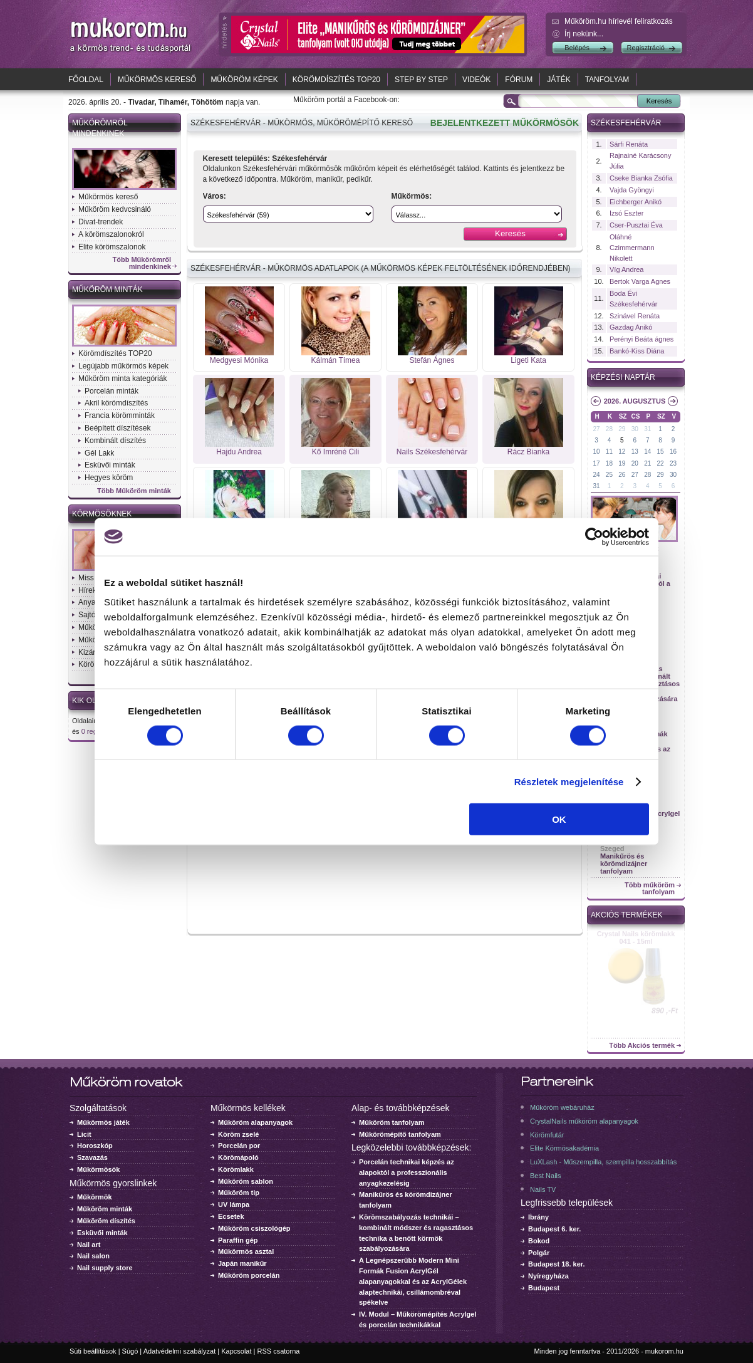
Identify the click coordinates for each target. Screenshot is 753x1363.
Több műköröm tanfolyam (650, 889)
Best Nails (545, 1175)
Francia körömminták (120, 415)
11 (609, 451)
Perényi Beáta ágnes (641, 339)
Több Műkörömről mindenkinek (142, 263)
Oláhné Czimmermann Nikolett (632, 247)
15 (660, 451)
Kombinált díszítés (115, 440)
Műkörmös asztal (246, 1251)
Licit (84, 1134)
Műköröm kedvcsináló (114, 209)
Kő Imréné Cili (335, 451)
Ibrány (538, 1217)
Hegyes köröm (109, 477)
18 (609, 463)
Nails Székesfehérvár (432, 451)
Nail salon (93, 1256)
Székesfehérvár (626, 122)
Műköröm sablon (245, 1181)
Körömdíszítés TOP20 (336, 79)
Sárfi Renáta (629, 144)
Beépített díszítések (117, 428)
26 (621, 474)
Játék (558, 79)
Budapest (543, 1288)
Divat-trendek (100, 221)
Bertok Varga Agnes (640, 281)
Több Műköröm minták (134, 491)
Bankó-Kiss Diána (637, 351)
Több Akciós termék (642, 1045)
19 (621, 463)
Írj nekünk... (583, 33)
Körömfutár (547, 1135)
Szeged (612, 848)
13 (634, 451)
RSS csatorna (278, 1351)
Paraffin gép (238, 1240)
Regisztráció (645, 47)
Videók (476, 79)
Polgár (538, 1252)
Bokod (538, 1241)
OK (559, 819)
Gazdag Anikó (631, 327)
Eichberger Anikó (636, 202)
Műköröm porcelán (248, 1275)
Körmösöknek (102, 513)
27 (596, 429)
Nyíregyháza (548, 1276)
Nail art (88, 1244)
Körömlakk (236, 1169)
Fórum (518, 79)
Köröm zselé (238, 1134)
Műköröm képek (244, 79)
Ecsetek (231, 1216)
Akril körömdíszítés (116, 403)
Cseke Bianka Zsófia (641, 178)
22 (660, 463)
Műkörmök (94, 1197)
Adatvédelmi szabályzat (179, 1351)
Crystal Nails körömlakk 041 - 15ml (636, 937)
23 (673, 463)
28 (609, 429)
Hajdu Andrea (239, 451)
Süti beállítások (93, 1351)
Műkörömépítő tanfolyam (400, 1134)
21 (647, 463)
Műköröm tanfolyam (392, 1122)
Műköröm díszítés (106, 1221)
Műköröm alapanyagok (255, 1122)
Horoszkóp (95, 1145)
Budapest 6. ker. (554, 1229)
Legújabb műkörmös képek (123, 366)
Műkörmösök (98, 1169)
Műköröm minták (107, 289)
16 (673, 451)
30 (634, 429)
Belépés (576, 47)
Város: (214, 196)
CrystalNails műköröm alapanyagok (584, 1121)
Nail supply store (105, 1268)
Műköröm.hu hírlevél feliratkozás (618, 21)
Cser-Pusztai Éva (636, 225)
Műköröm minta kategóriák (122, 378)
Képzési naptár (623, 377)
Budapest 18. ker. (556, 1264)
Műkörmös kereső (157, 79)
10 (596, 451)
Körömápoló (238, 1157)
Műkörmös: (412, 196)
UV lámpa (233, 1204)
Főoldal (85, 79)
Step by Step (421, 79)
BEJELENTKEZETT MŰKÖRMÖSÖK (504, 123)
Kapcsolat (236, 1351)
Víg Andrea (626, 269)
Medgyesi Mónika (239, 360)
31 (647, 429)
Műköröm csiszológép (254, 1228)
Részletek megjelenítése (569, 781)
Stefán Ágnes (431, 360)
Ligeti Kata (528, 360)
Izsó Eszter (626, 213)
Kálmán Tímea (335, 360)
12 (621, 451)
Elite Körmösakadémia (564, 1148)
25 (609, 474)
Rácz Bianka (528, 451)
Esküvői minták (110, 465)
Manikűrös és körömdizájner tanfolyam (623, 863)
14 (647, 451)
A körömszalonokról (111, 234)
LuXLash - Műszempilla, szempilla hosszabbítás (603, 1162)
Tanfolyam (607, 79)
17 (596, 463)
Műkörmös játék (103, 1122)
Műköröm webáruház (562, 1107)
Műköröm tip (238, 1192)
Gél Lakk (99, 453)
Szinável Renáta (635, 316)
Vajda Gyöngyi (632, 190)
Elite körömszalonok (111, 247)
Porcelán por (239, 1145)
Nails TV (543, 1189)
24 (596, 474)
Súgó (130, 1351)
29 (621, 429)
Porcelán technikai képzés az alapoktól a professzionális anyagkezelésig (406, 1172)
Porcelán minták (111, 391)
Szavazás (92, 1157)
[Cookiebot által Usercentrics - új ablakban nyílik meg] (594, 536)
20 (634, 463)
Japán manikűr (242, 1263)
